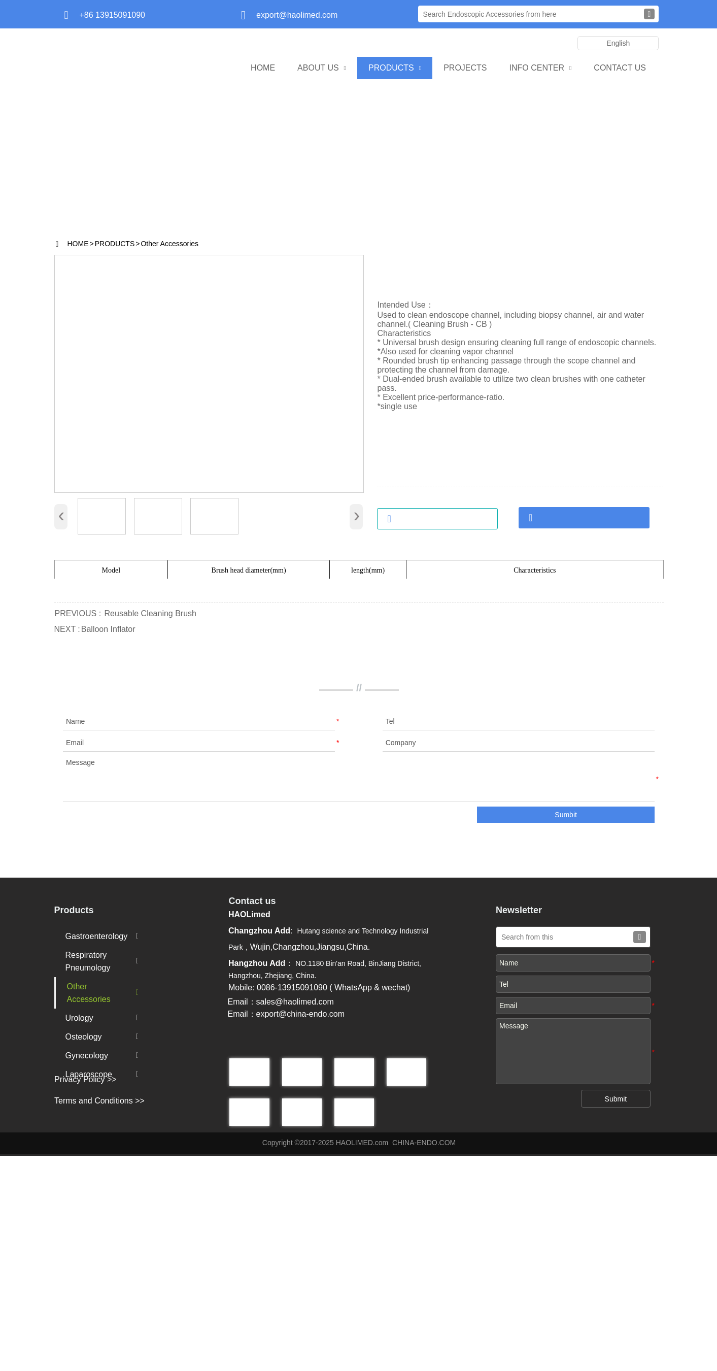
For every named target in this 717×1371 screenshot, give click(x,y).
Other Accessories (169, 244)
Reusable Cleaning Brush (150, 828)
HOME (78, 244)
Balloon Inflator (108, 844)
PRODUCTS (115, 244)
